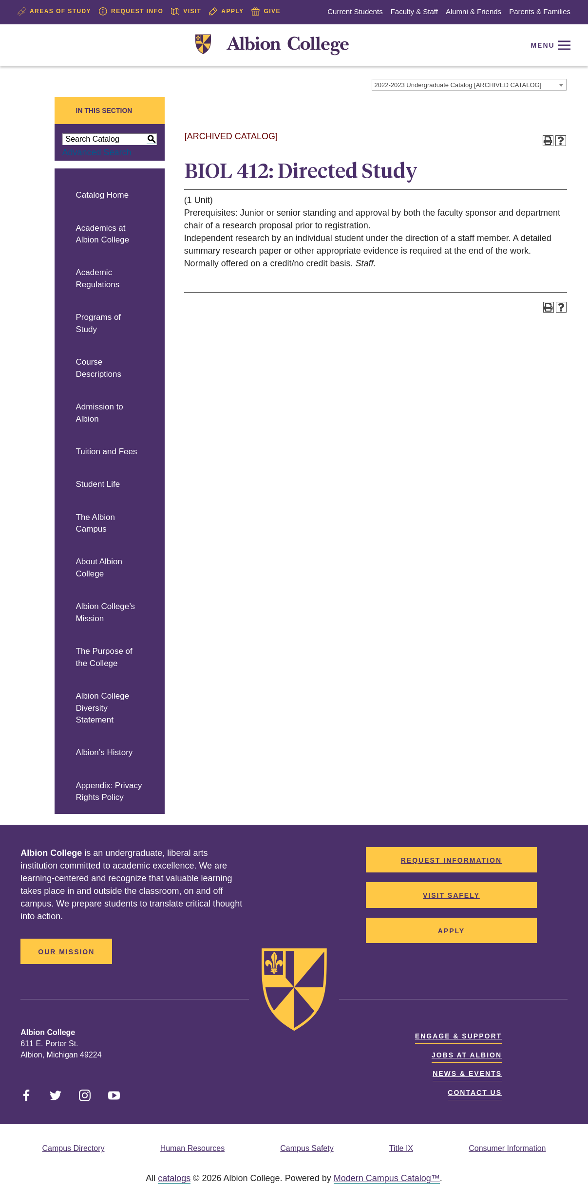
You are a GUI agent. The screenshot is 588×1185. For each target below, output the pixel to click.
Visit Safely (451, 895)
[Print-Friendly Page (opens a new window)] (548, 140)
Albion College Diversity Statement (103, 707)
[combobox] (469, 85)
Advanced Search (97, 152)
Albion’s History (104, 752)
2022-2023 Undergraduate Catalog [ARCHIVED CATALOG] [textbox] (458, 85)
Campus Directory (73, 1148)
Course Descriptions (99, 368)
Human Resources (192, 1148)
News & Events (467, 1073)
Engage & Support (458, 1036)
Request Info (131, 11)
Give (265, 11)
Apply (226, 11)
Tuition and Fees (106, 451)
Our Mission (66, 952)
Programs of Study (98, 323)
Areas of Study (54, 11)
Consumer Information (507, 1148)
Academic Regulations (98, 278)
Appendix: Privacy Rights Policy (109, 791)
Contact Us (475, 1092)
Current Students (354, 11)
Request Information (451, 860)
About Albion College (99, 567)
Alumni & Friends (473, 11)
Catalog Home (102, 195)
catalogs (174, 1178)
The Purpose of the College (104, 657)
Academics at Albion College (103, 234)
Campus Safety (306, 1148)
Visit (186, 11)
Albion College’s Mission (105, 612)
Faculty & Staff (414, 11)
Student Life (98, 484)
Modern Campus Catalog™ (387, 1178)
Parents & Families (539, 11)
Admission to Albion (99, 413)
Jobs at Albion (467, 1055)
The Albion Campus (95, 523)
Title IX (401, 1148)
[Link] (272, 45)
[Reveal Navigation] (548, 45)
